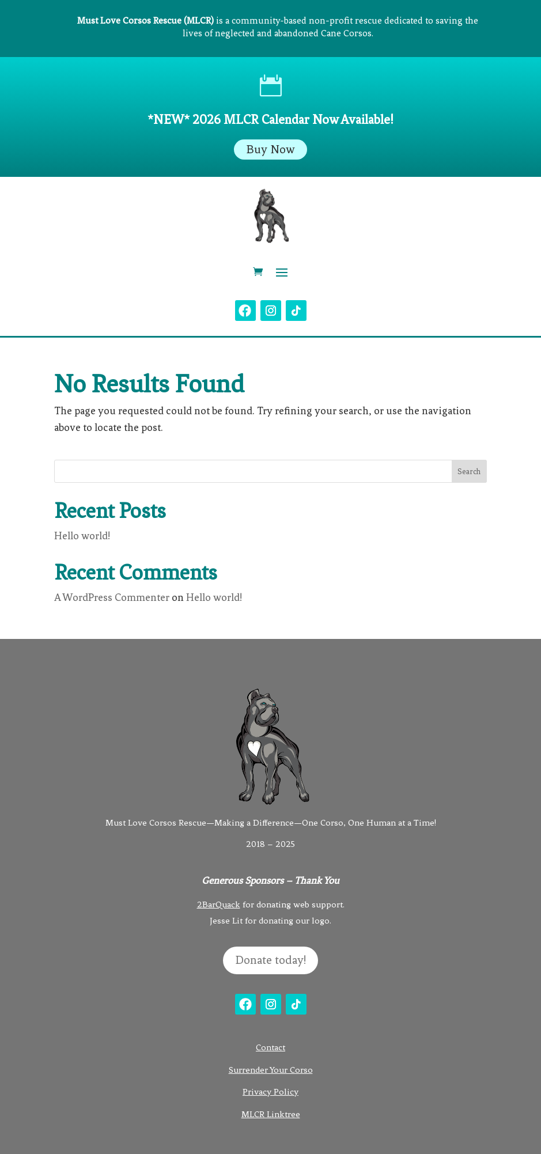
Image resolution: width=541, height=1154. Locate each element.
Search (469, 471)
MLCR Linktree (270, 1114)
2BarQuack (218, 904)
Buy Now (270, 149)
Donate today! (270, 960)
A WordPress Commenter (111, 597)
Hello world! (82, 535)
